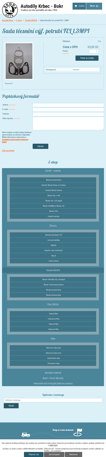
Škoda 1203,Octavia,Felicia (53, 285)
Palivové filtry (53, 324)
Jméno (8, 105)
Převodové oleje (54, 363)
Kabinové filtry (53, 329)
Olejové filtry (53, 313)
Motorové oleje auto (53, 348)
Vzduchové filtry (53, 319)
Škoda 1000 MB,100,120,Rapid (53, 279)
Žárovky (53, 225)
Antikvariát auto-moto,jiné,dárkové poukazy (53, 383)
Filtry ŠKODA (53, 304)
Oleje (53, 338)
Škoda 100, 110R (54, 195)
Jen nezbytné (54, 454)
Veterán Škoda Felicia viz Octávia (53, 185)
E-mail (8, 109)
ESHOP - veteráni (53, 170)
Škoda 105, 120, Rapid (54, 201)
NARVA (53, 245)
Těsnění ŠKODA (31, 20)
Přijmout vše (34, 454)
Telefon (5, 114)
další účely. (54, 445)
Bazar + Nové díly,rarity (53, 378)
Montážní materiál (53, 372)
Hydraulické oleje (53, 358)
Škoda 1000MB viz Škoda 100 (53, 206)
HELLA (53, 256)
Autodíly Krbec (7, 20)
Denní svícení (53, 261)
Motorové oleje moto (53, 353)
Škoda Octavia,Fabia (53, 295)
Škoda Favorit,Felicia (53, 290)
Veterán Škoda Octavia (53, 190)
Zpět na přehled (8, 150)
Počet (66, 52)
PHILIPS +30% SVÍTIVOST (53, 250)
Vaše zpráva (11, 118)
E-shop (19, 20)
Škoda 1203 (53, 211)
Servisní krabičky (54, 240)
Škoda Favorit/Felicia (53, 180)
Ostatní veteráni (53, 216)
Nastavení (73, 454)
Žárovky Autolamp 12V (53, 235)
